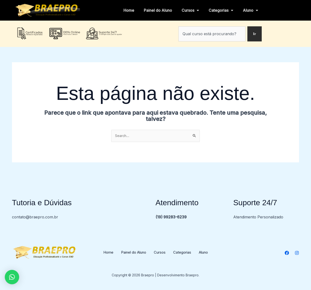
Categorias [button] (221, 10)
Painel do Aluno (158, 10)
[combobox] (211, 33)
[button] (12, 277)
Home (128, 10)
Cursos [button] (190, 10)
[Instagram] (297, 253)
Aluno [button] (250, 10)
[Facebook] (287, 253)
